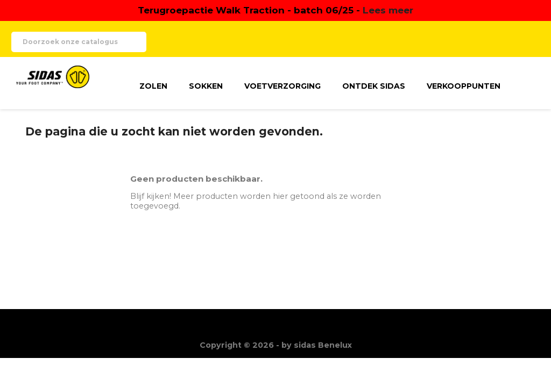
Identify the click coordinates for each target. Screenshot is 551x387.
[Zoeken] (78, 42)
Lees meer (388, 10)
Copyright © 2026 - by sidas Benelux (276, 345)
